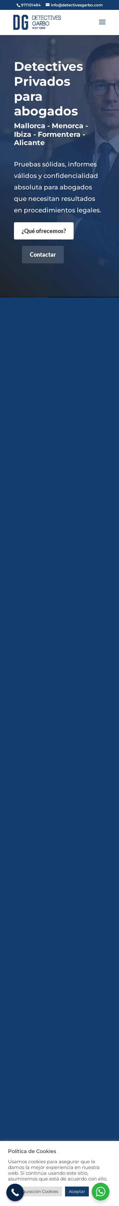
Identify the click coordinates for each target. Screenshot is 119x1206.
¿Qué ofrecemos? (44, 230)
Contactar (43, 254)
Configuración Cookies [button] (35, 1191)
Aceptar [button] (77, 1191)
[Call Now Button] (15, 1192)
